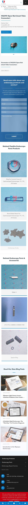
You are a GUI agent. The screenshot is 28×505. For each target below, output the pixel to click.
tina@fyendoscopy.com (12, 482)
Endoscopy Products (7, 458)
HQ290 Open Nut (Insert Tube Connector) (15, 9)
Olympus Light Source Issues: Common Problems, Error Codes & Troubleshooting (12, 396)
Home (4, 6)
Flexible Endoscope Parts (10, 8)
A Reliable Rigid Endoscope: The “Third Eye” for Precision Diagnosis (12, 422)
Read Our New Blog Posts (14, 369)
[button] (13, 54)
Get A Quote (6, 32)
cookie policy (14, 499)
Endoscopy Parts (12, 6)
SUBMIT (14, 136)
